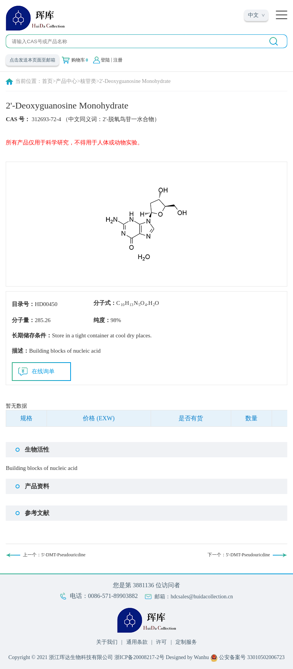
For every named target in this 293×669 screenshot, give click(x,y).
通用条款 (137, 642)
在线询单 (43, 371)
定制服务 (186, 642)
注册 (117, 60)
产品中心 (66, 81)
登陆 (105, 60)
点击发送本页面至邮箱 (32, 60)
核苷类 (88, 81)
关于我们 (107, 642)
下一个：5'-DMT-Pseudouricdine (239, 554)
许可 (161, 642)
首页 (47, 81)
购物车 (79, 60)
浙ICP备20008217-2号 (139, 657)
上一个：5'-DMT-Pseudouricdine (54, 554)
